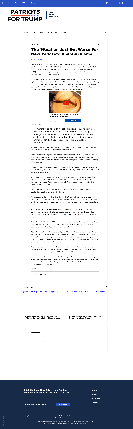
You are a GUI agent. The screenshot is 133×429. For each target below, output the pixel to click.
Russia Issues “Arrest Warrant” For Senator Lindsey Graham (85, 317)
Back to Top (3, 421)
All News (95, 399)
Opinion (49, 32)
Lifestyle (65, 32)
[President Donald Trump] (119, 3)
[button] (105, 32)
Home (94, 390)
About (94, 394)
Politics (41, 32)
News (33, 32)
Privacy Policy (59, 417)
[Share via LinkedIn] (41, 274)
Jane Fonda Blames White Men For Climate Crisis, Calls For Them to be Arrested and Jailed (41, 317)
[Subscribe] (63, 404)
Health (57, 32)
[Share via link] (45, 274)
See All (106, 287)
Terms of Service (70, 417)
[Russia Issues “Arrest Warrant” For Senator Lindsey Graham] (87, 301)
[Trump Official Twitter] (122, 3)
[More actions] (98, 44)
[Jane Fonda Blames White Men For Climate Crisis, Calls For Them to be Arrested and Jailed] (43, 301)
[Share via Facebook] (32, 274)
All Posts (25, 32)
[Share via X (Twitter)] (36, 274)
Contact (95, 403)
